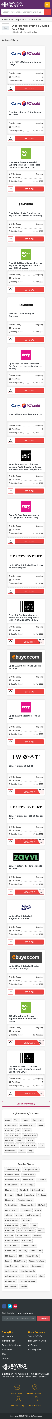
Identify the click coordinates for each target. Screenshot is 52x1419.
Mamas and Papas (26, 1230)
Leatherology (27, 1184)
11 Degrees (26, 1210)
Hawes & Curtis (28, 1145)
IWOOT (20, 1140)
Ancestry (23, 1250)
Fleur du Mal (10, 1189)
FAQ (4, 1354)
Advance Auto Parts (13, 1276)
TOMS (24, 1225)
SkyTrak (41, 1205)
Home (4, 19)
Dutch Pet (26, 1240)
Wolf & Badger (32, 1215)
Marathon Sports (24, 1200)
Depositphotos (11, 1220)
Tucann (19, 1215)
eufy (30, 1150)
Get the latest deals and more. (17, 1313)
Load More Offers (26, 1103)
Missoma (9, 1200)
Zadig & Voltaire (30, 1169)
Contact (6, 1358)
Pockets (37, 1235)
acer (41, 1145)
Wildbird (24, 1189)
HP (18, 1130)
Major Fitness (11, 1210)
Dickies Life (36, 1250)
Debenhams (10, 1125)
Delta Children (11, 1240)
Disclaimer (7, 1349)
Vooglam (30, 1194)
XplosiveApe (37, 1266)
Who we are (7, 1336)
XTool (19, 1194)
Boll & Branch (11, 1184)
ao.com (26, 1130)
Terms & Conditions (11, 1345)
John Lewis (38, 1120)
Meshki (24, 1286)
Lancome (41, 1179)
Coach (38, 1210)
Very (16, 1120)
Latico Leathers (12, 1179)
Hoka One (31, 1276)
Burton (24, 1266)
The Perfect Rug (12, 1169)
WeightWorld (32, 1255)
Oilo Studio (28, 1179)
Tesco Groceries (12, 1135)
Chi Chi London (12, 1245)
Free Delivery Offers (37, 1340)
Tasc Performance (27, 1281)
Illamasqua (10, 1150)
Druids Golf (10, 1250)
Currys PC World (27, 1125)
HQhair (30, 1140)
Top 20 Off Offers (36, 1336)
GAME (40, 1125)
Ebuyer (25, 1120)
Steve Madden (27, 1205)
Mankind (9, 1140)
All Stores (32, 1345)
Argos (7, 1120)
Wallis (41, 1230)
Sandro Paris (28, 1174)
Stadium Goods (28, 1271)
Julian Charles (23, 1235)
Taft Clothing (11, 1205)
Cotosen (9, 1235)
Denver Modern (12, 1174)
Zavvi (22, 1150)
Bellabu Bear (37, 1189)
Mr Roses (42, 1194)
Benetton (9, 1230)
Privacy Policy (8, 1340)
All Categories (17, 19)
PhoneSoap (10, 1281)
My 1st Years (19, 1260)
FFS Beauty (10, 1255)
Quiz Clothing (11, 1266)
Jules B (8, 1215)
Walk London (11, 1271)
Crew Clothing (11, 1225)
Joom (33, 1225)
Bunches (26, 1220)
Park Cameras (11, 1145)
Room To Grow (29, 1245)
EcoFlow (9, 1194)
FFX (20, 1255)
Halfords (9, 1130)
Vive (41, 1276)
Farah (7, 1260)
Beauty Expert (30, 1135)
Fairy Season (10, 1286)
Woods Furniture (36, 1260)
